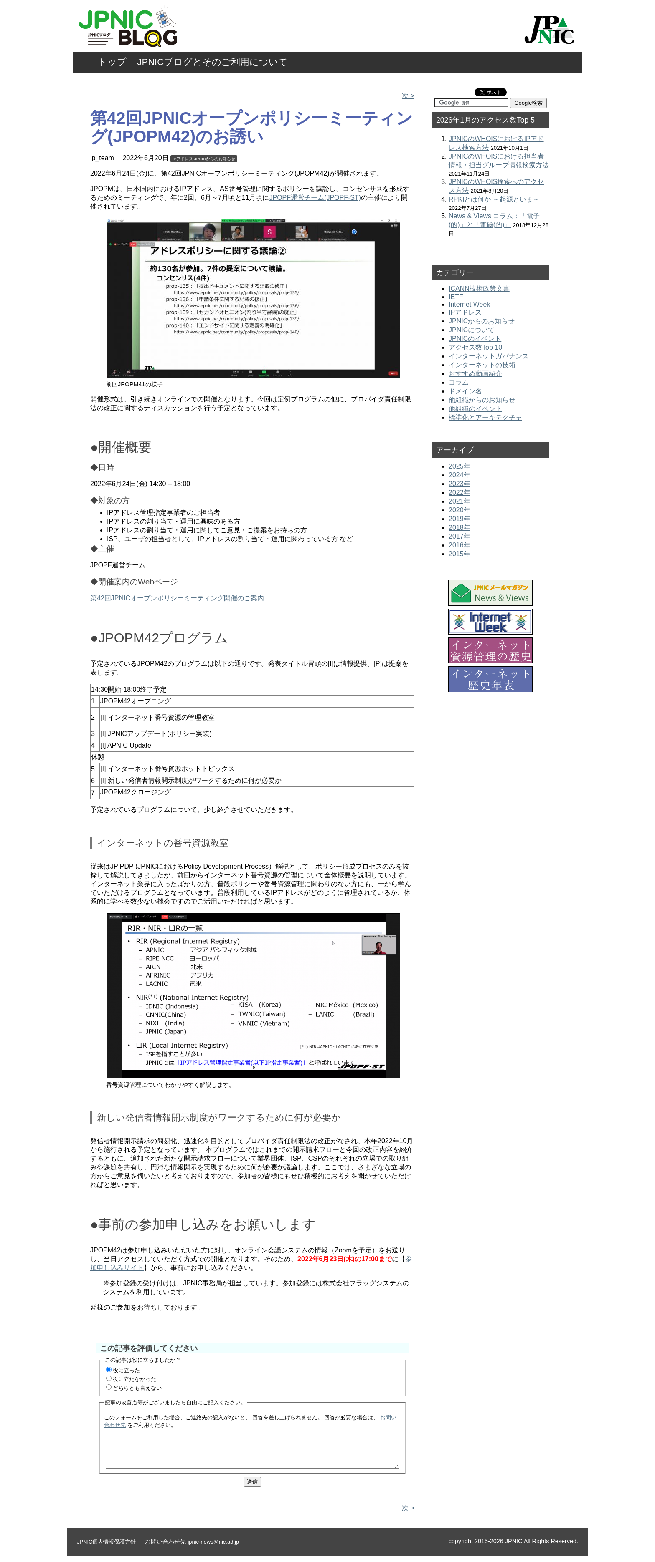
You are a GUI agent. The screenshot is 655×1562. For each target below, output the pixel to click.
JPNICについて (472, 329)
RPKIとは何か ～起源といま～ (494, 199)
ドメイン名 (465, 391)
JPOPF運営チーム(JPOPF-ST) (315, 197)
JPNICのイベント (475, 338)
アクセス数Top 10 (475, 347)
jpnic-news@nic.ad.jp (213, 1548)
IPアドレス (183, 158)
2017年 (459, 536)
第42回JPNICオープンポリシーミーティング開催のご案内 (177, 598)
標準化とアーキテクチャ (485, 417)
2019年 (459, 518)
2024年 (459, 475)
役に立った (126, 1370)
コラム (459, 382)
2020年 (459, 510)
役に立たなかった (134, 1379)
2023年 (459, 483)
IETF (456, 296)
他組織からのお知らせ (482, 399)
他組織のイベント (475, 408)
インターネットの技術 (482, 364)
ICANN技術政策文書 (479, 288)
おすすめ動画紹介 (475, 373)
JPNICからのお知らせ (214, 158)
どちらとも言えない (137, 1388)
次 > (408, 95)
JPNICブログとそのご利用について (212, 62)
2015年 (459, 553)
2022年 (459, 492)
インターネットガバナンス (489, 356)
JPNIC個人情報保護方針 (106, 1548)
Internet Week (469, 304)
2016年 (459, 545)
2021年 (459, 501)
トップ (112, 62)
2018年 (459, 527)
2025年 (459, 466)
